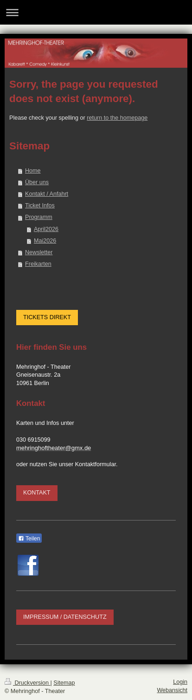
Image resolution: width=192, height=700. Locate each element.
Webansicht (172, 690)
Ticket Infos (40, 205)
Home (33, 170)
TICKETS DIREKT (47, 317)
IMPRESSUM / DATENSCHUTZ (65, 617)
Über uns (37, 182)
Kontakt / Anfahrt (46, 194)
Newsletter (39, 252)
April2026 (46, 229)
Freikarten (38, 264)
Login (180, 682)
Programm (38, 217)
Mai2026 (45, 241)
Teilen (29, 538)
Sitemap (64, 683)
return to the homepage (117, 118)
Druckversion (27, 683)
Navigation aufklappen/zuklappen (96, 12)
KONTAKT (37, 492)
